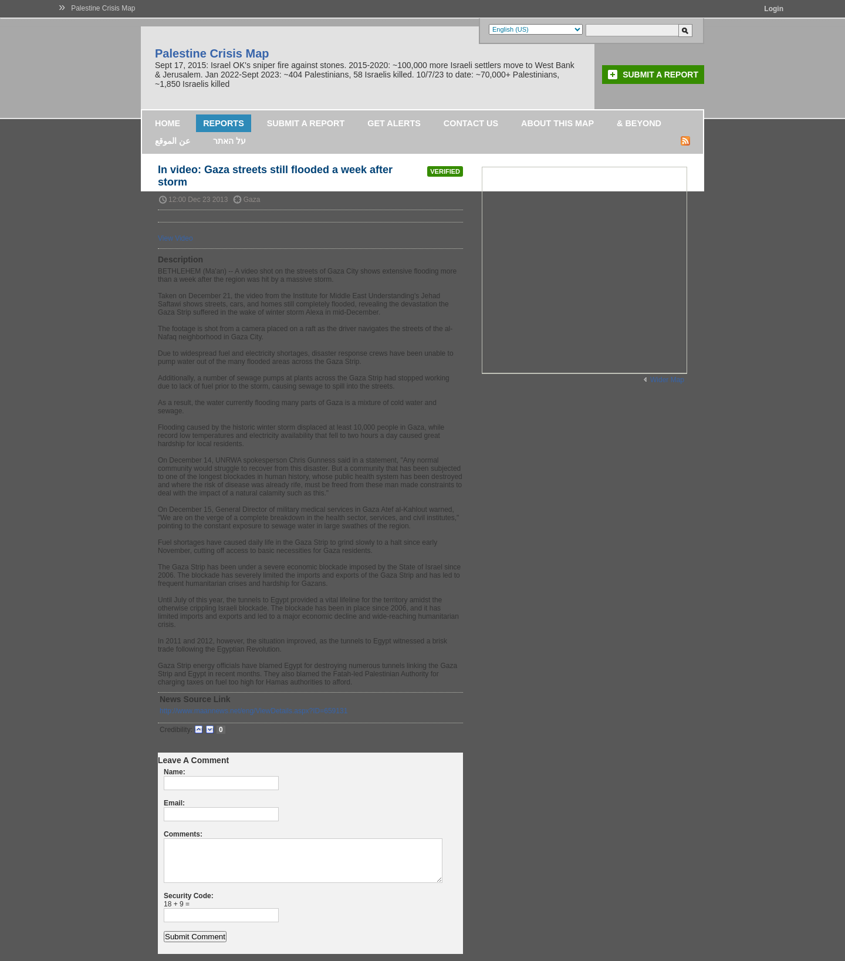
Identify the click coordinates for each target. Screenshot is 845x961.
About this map (557, 123)
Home (167, 123)
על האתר (229, 141)
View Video (175, 238)
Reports (223, 123)
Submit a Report (660, 74)
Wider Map (667, 380)
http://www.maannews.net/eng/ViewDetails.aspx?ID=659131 (253, 711)
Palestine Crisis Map (103, 8)
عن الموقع (172, 141)
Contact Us (471, 123)
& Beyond (639, 123)
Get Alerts (394, 123)
